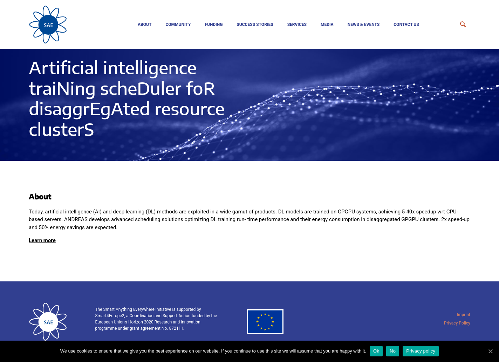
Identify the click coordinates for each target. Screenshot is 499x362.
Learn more (42, 240)
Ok (376, 351)
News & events (364, 24)
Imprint (463, 314)
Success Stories (255, 24)
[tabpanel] (249, 105)
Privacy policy (420, 351)
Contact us (406, 24)
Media (327, 24)
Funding (214, 24)
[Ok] (490, 351)
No (393, 351)
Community (178, 24)
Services (297, 24)
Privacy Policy (457, 323)
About (145, 24)
